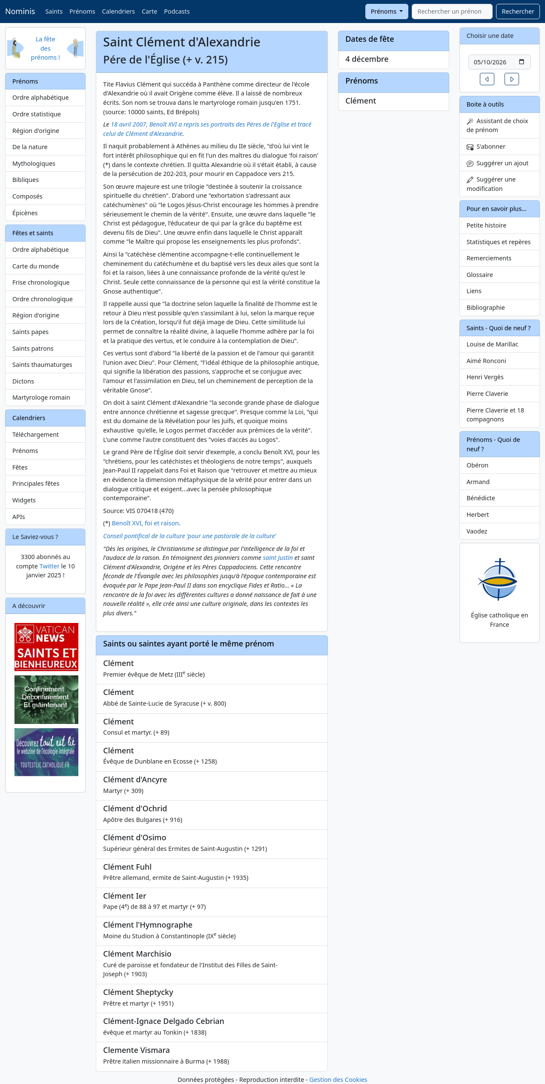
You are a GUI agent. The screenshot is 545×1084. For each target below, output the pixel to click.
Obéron (477, 465)
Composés (27, 196)
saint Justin (278, 558)
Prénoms (82, 11)
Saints (54, 11)
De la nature (30, 147)
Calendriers (118, 11)
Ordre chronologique (42, 299)
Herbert (478, 514)
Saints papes (30, 332)
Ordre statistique (36, 114)
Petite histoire (487, 225)
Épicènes (25, 213)
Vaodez (477, 531)
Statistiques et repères (499, 242)
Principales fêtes (36, 483)
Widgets (24, 500)
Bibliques (25, 180)
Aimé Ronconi (486, 361)
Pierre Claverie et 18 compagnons (495, 415)
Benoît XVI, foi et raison (145, 523)
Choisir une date (490, 36)
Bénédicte (481, 498)
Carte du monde (35, 266)
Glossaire (480, 275)
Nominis (20, 11)
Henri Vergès (485, 377)
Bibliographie (486, 307)
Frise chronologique (40, 282)
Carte (149, 11)
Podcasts (176, 11)
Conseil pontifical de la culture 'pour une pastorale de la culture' (189, 536)
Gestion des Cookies (338, 1079)
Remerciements (489, 258)
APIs (18, 517)
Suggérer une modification (491, 184)
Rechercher (518, 11)
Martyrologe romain (41, 397)
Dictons (23, 381)
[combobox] (452, 11)
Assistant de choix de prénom (497, 125)
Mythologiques (33, 163)
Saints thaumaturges (42, 364)
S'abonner (486, 146)
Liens (474, 291)
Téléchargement (35, 434)
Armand (478, 482)
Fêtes (20, 467)
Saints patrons (33, 348)
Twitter (50, 566)
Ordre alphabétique (40, 97)
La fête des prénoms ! (45, 48)
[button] (487, 79)
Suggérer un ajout (498, 163)
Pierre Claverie (487, 393)
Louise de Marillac (493, 344)
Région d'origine (35, 131)
